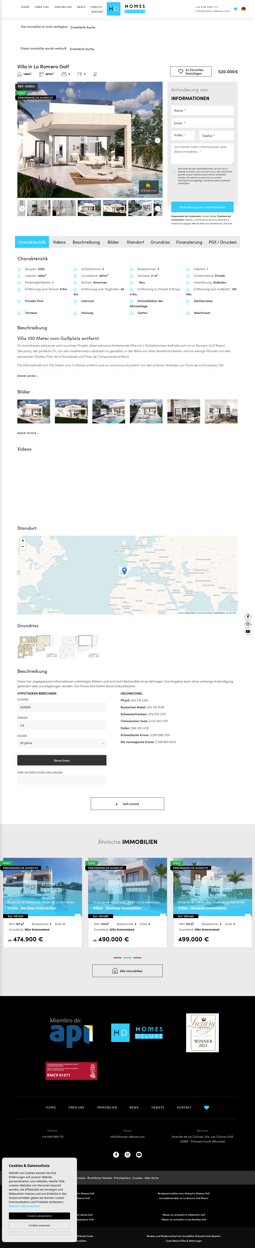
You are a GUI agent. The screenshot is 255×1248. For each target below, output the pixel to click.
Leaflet (180, 613)
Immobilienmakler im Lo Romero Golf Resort (183, 1198)
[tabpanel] (42, 903)
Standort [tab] (135, 242)
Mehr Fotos (28, 433)
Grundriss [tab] (160, 242)
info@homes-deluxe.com (212, 11)
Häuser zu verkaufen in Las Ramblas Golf (184, 1219)
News (81, 7)
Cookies (137, 1178)
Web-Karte (151, 1178)
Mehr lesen (27, 376)
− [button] (23, 547)
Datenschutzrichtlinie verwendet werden (202, 176)
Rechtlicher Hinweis (99, 1178)
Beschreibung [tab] (86, 242)
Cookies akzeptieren (39, 1216)
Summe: (23, 699)
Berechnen (62, 760)
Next (160, 140)
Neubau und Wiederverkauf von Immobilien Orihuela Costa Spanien (184, 1236)
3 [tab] (137, 957)
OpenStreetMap (205, 613)
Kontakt (98, 11)
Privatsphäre (122, 1178)
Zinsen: (22, 717)
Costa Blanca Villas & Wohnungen (184, 1240)
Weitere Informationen (24, 1206)
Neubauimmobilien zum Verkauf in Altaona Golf (184, 1193)
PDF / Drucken (223, 242)
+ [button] (23, 541)
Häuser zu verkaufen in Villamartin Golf (183, 1214)
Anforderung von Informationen (202, 207)
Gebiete (96, 7)
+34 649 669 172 (206, 7)
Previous (20, 140)
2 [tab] (127, 957)
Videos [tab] (59, 242)
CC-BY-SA (231, 613)
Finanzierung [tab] (189, 242)
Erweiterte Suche (83, 27)
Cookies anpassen (39, 1225)
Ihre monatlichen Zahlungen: (40, 772)
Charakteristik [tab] (32, 242)
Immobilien (63, 7)
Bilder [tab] (113, 242)
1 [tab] (118, 957)
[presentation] (192, 191)
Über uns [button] (42, 7)
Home (25, 7)
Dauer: (22, 736)
